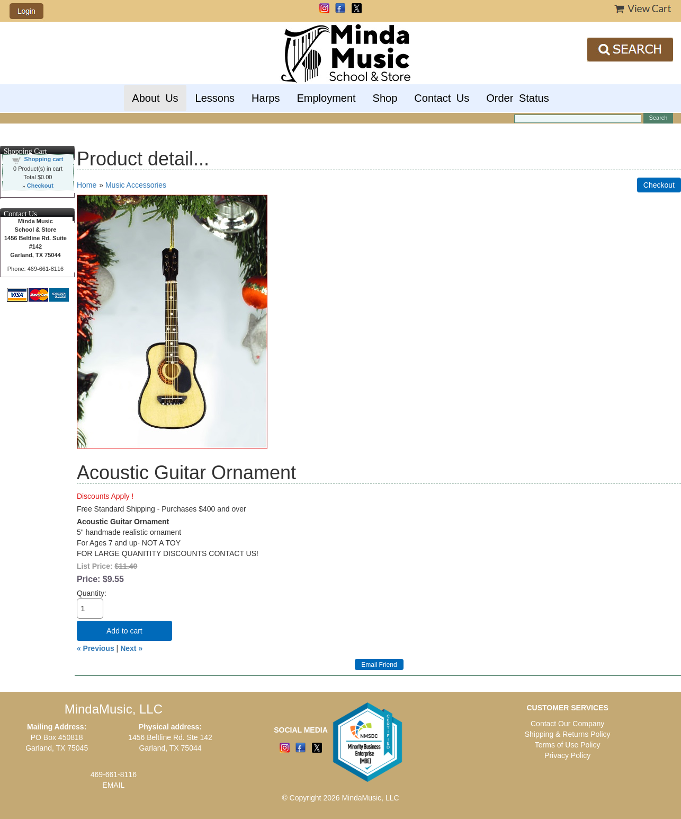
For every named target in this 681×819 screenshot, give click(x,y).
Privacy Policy (567, 755)
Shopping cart (44, 159)
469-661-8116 (114, 774)
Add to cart (124, 631)
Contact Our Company (567, 723)
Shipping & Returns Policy (568, 734)
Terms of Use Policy (568, 745)
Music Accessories (135, 185)
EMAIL (113, 785)
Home (86, 185)
